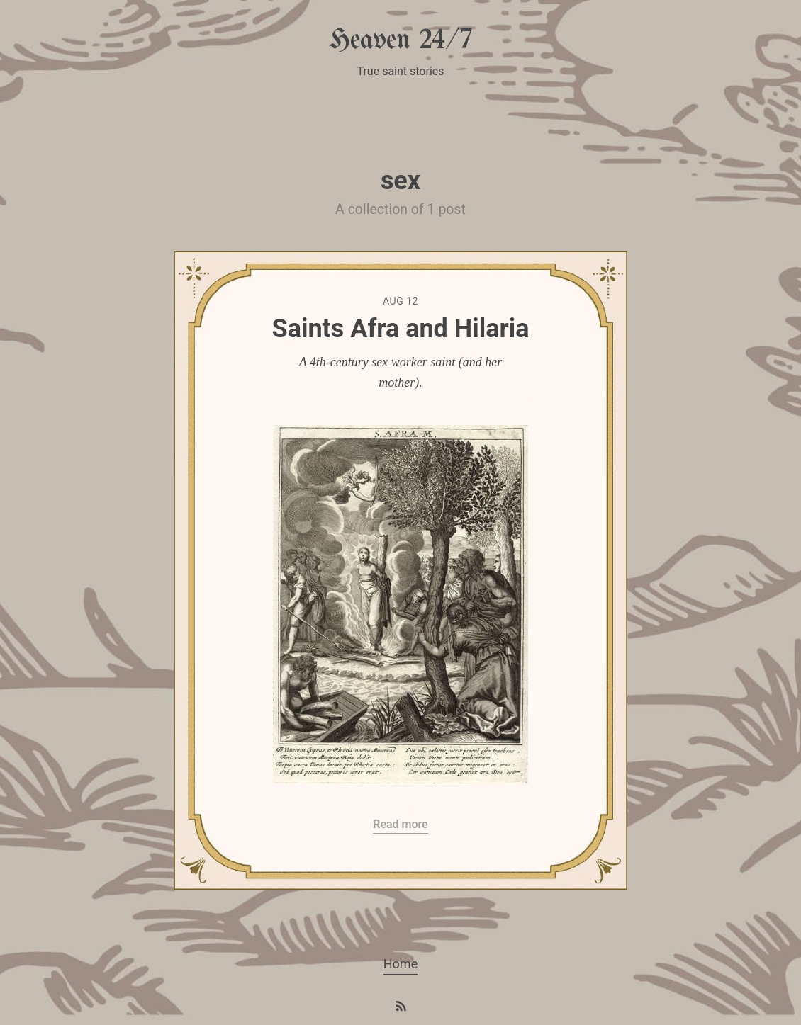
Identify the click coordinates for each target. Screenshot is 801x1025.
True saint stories (400, 71)
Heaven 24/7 (400, 40)
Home (400, 963)
